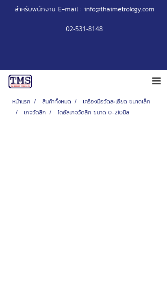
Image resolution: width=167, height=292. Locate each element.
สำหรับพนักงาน (35, 9)
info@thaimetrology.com (119, 9)
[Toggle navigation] (156, 81)
